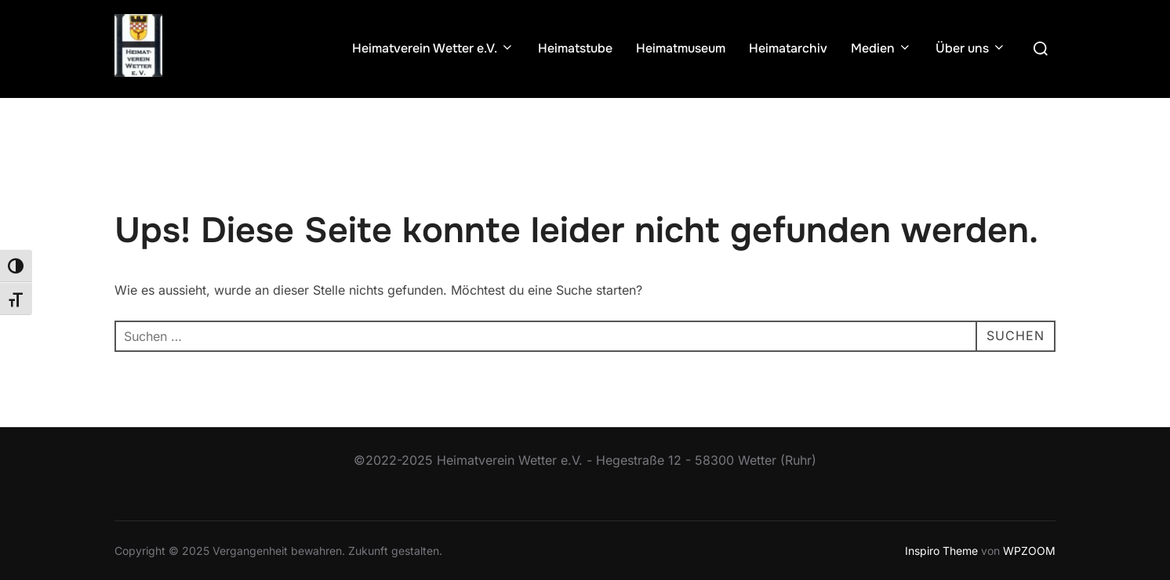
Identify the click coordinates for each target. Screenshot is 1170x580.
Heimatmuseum (680, 48)
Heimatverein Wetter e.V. (433, 48)
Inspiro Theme (941, 550)
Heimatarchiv (788, 48)
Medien (881, 48)
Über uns (971, 48)
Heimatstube (575, 48)
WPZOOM (1029, 550)
